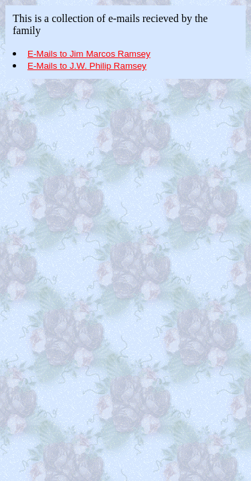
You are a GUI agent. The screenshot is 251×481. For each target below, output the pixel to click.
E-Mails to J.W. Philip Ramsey (87, 66)
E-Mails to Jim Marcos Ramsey (89, 54)
